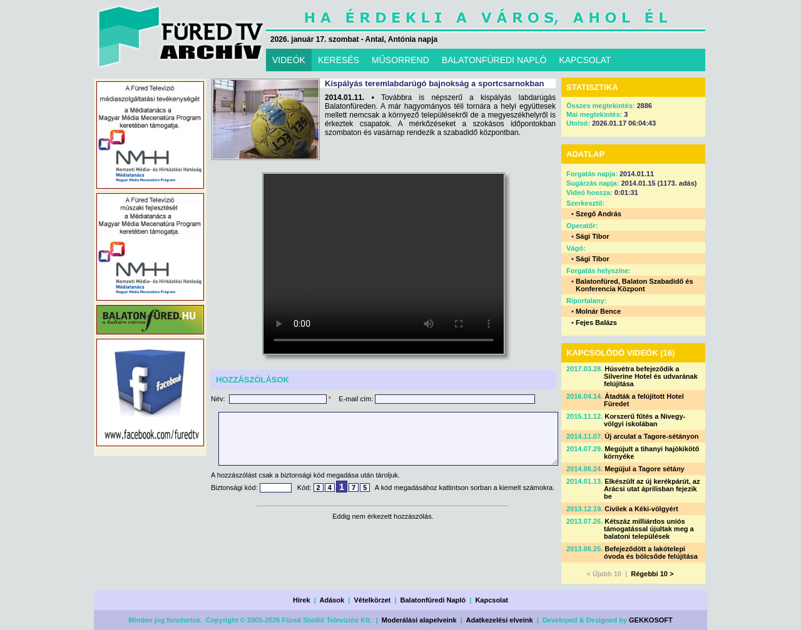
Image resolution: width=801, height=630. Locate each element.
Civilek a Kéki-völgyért (641, 508)
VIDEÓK (288, 60)
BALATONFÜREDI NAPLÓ (494, 60)
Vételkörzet (372, 600)
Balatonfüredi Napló (433, 600)
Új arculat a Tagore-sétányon (651, 436)
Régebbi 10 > (652, 574)
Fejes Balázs (596, 322)
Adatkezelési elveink (499, 620)
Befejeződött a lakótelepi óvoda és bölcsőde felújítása (651, 552)
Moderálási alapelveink (419, 620)
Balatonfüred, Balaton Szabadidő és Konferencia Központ (634, 285)
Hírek (301, 600)
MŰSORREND (400, 60)
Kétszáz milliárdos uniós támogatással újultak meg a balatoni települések (649, 529)
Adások (331, 600)
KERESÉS (338, 60)
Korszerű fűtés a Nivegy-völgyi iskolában (644, 420)
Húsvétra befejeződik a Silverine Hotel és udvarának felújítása (651, 376)
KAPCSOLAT (585, 60)
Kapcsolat (491, 600)
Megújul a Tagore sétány (645, 468)
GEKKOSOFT (651, 620)
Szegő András (598, 214)
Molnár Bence (598, 311)
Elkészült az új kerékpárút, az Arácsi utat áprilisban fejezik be (652, 489)
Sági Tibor (593, 236)
